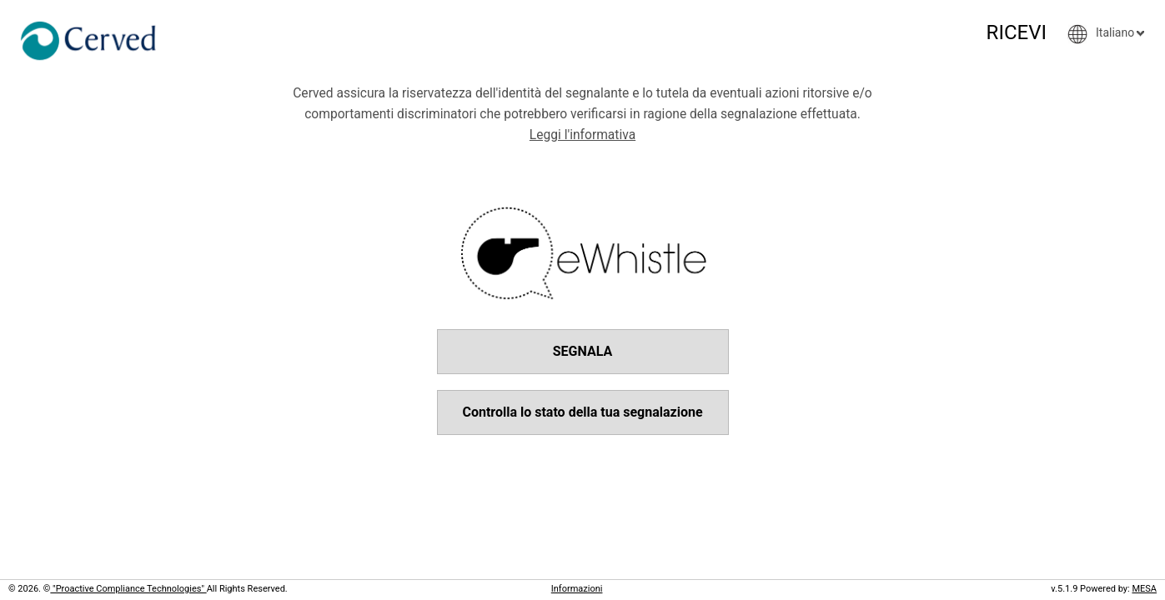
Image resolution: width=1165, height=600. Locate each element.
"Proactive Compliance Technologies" (128, 588)
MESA (1144, 588)
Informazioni (577, 588)
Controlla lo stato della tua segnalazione (582, 412)
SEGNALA (583, 351)
